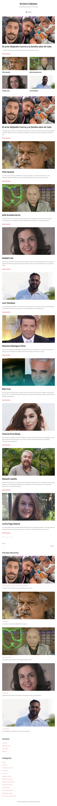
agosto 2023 (5, 748)
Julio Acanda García (36, 72)
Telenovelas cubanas (7, 793)
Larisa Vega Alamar (11, 523)
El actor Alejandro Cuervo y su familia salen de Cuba (26, 46)
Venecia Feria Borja (11, 434)
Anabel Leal (6, 91)
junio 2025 (4, 743)
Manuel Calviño (9, 479)
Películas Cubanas (6, 776)
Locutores (4, 773)
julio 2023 (4, 751)
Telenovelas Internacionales (9, 796)
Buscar (4, 543)
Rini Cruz (6, 389)
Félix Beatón (6, 72)
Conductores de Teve (7, 767)
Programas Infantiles (7, 784)
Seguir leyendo (6, 53)
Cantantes (4, 765)
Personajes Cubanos (7, 779)
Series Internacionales (7, 790)
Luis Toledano (34, 91)
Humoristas (5, 770)
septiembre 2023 (6, 745)
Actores (4, 762)
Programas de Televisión (8, 781)
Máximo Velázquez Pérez (14, 346)
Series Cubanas (6, 787)
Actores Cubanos (28, 3)
